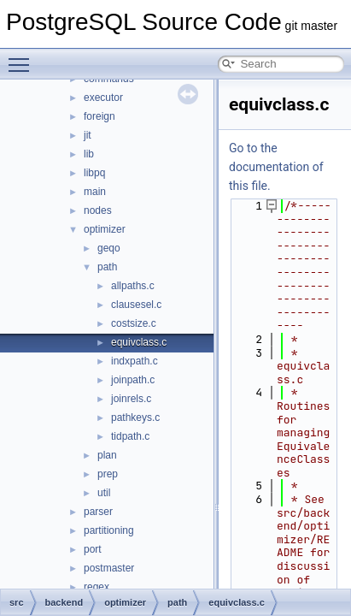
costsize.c (133, 323)
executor (103, 98)
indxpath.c (134, 361)
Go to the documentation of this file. (276, 166)
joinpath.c (133, 380)
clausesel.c (136, 305)
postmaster (109, 568)
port (93, 549)
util (103, 493)
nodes (98, 210)
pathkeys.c (135, 418)
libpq (94, 173)
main (95, 192)
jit (87, 135)
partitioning (109, 530)
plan (107, 455)
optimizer (105, 229)
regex (96, 587)
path (107, 267)
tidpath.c (130, 436)
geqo (108, 248)
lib (89, 154)
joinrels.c (131, 399)
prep (107, 474)
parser (98, 512)
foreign (99, 116)
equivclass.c (139, 342)
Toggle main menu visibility (23, 57)
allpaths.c (133, 286)
